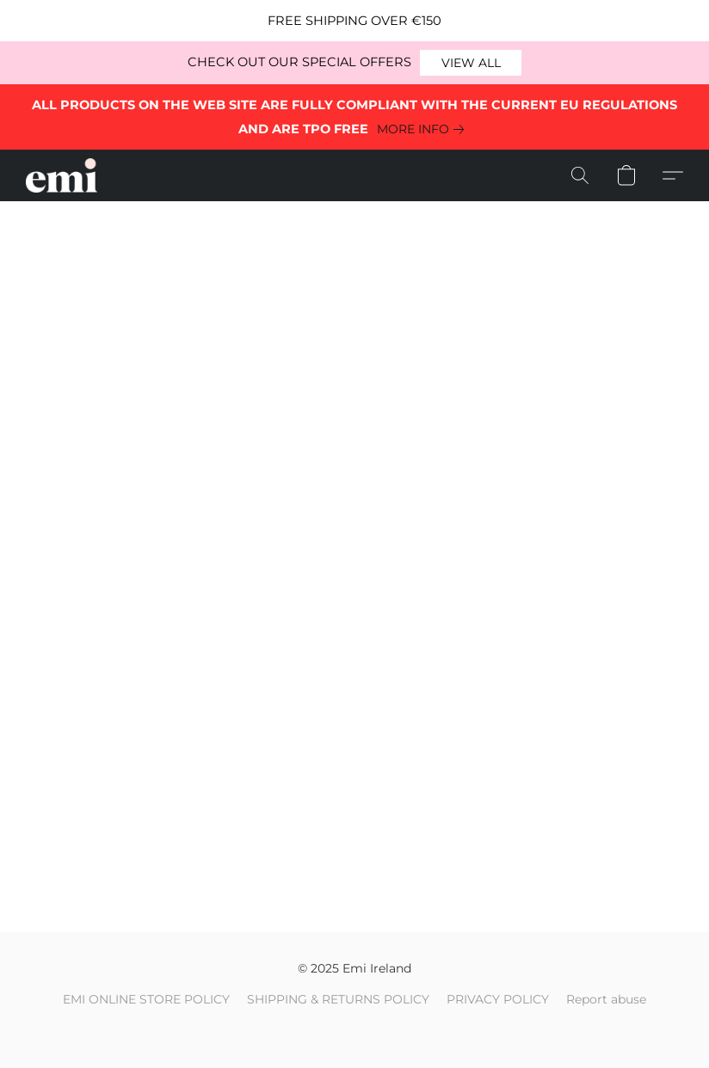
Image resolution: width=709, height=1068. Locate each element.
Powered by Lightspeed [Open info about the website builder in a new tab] (355, 1030)
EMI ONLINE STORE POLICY (146, 999)
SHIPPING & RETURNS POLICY (338, 999)
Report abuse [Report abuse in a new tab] (606, 999)
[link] (424, 129)
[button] (470, 63)
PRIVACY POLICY (498, 999)
